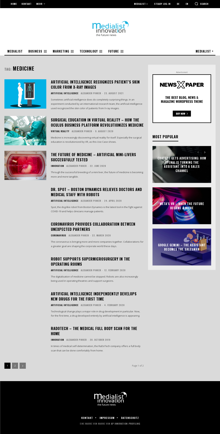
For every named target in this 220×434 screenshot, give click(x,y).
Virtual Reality (60, 131)
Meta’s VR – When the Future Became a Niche (182, 206)
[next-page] (23, 366)
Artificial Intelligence (64, 93)
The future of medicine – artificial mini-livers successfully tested (93, 157)
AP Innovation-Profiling (125, 423)
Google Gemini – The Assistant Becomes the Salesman (182, 247)
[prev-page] (198, 152)
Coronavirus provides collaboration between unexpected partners (93, 226)
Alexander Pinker (91, 93)
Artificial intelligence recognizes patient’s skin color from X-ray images (95, 84)
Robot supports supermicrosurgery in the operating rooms (90, 261)
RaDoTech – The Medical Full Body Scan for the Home (94, 331)
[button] (202, 4)
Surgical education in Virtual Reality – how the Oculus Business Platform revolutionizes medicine (97, 122)
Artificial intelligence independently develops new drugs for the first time (94, 296)
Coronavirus (58, 235)
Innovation (57, 166)
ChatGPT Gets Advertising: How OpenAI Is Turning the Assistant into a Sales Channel (181, 164)
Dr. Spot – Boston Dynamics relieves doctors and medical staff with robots (96, 192)
